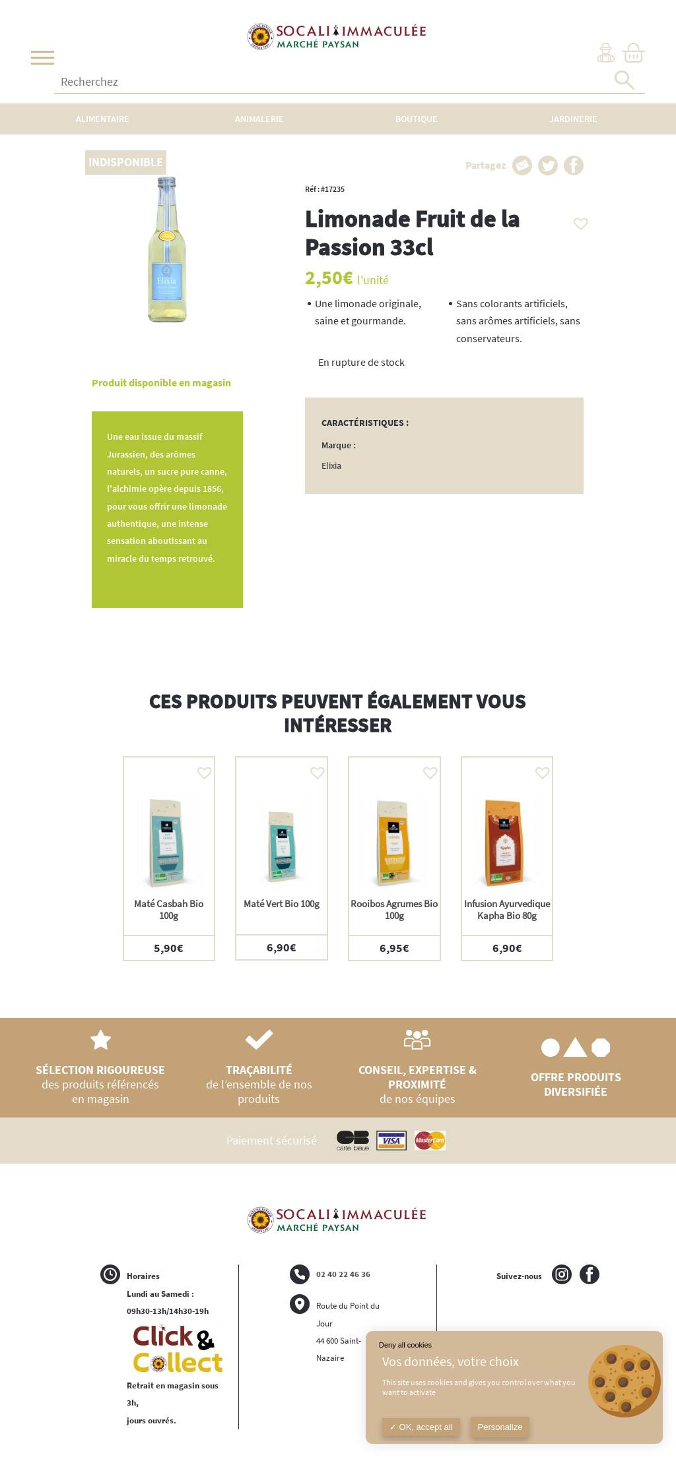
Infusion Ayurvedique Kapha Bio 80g (507, 909)
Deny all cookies (405, 1345)
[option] (169, 858)
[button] (578, 220)
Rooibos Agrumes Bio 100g (394, 909)
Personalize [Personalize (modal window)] (500, 1427)
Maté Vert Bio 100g (282, 903)
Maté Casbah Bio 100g (168, 909)
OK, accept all (421, 1427)
